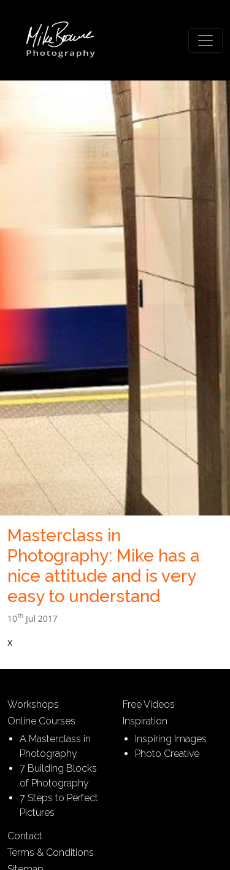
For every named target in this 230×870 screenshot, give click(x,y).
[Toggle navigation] (205, 40)
